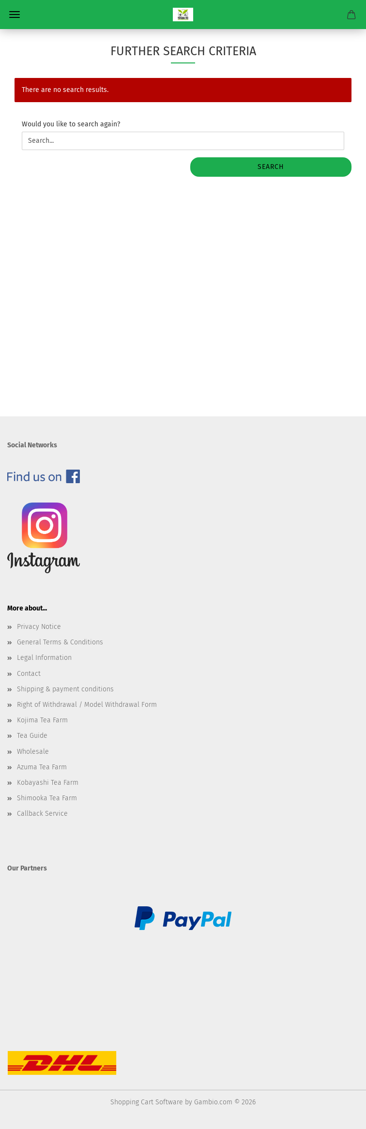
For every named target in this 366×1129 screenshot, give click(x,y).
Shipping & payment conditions (65, 689)
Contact (29, 674)
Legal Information (44, 658)
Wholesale (33, 752)
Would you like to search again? (71, 124)
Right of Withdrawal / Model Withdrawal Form (87, 705)
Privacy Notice (39, 627)
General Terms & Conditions (60, 642)
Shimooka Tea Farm (47, 798)
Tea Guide (32, 736)
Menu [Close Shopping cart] (14, 14)
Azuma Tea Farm (42, 767)
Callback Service (42, 813)
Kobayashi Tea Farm (47, 782)
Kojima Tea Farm (42, 720)
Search (271, 167)
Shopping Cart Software (146, 1102)
